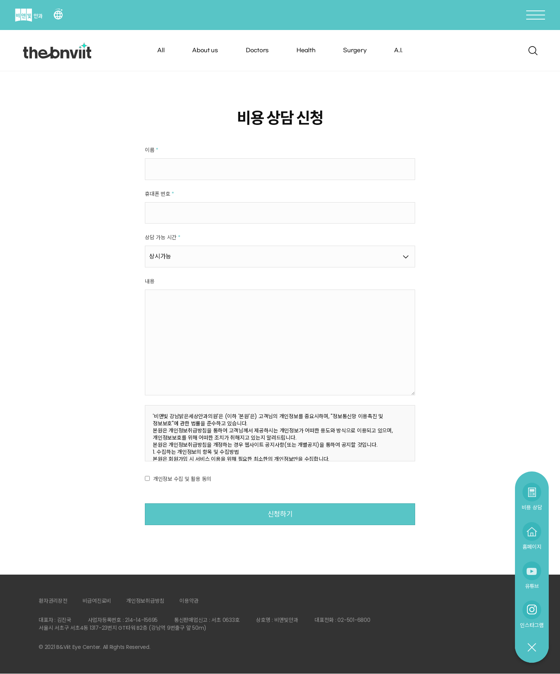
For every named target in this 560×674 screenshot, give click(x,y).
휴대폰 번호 (159, 194)
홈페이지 (532, 546)
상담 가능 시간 (163, 238)
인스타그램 (532, 625)
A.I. (398, 50)
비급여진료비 (97, 601)
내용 (150, 281)
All (160, 50)
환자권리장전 (53, 601)
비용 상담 (532, 507)
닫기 (531, 647)
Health (306, 50)
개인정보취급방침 (145, 601)
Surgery (354, 50)
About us (205, 50)
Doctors (257, 50)
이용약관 (189, 601)
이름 (151, 150)
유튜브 (532, 586)
